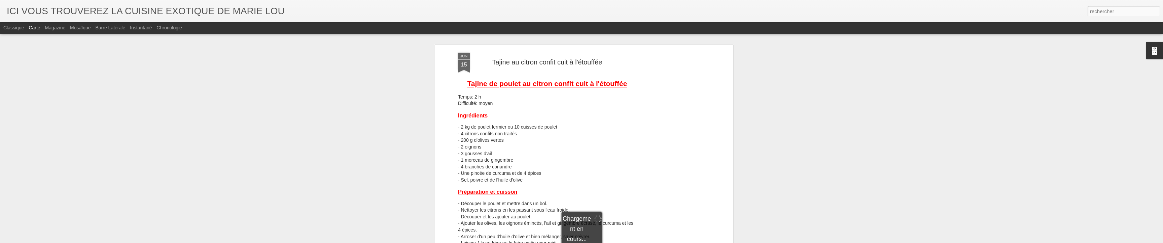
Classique (13, 27)
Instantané (141, 27)
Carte (34, 27)
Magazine (55, 27)
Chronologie (169, 27)
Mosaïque (80, 27)
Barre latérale (110, 27)
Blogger (605, 239)
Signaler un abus (628, 239)
